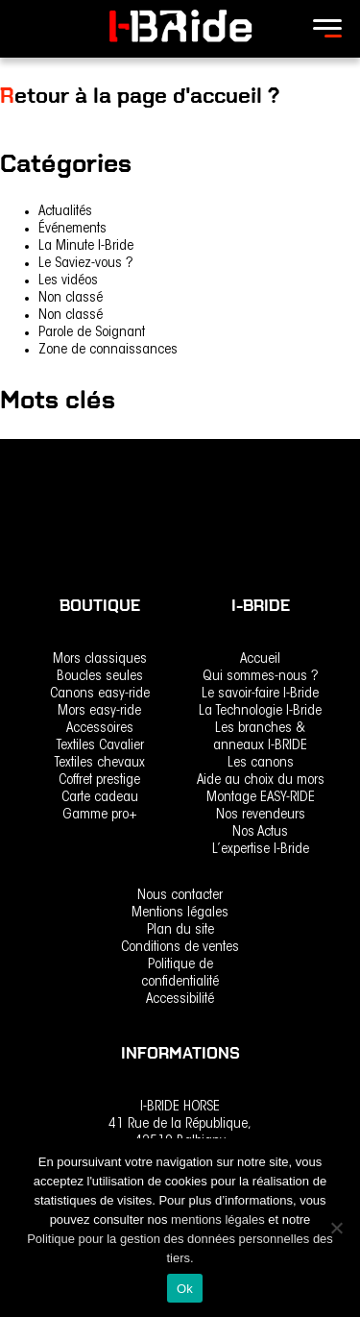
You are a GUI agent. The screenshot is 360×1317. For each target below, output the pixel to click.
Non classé (70, 298)
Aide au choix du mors (260, 780)
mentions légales (219, 1219)
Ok (185, 1288)
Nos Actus (260, 832)
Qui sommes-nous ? (261, 677)
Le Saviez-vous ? (85, 263)
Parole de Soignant (91, 333)
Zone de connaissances (108, 350)
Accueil (260, 659)
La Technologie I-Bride (260, 711)
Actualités (65, 212)
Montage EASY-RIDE (260, 798)
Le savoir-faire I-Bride (260, 694)
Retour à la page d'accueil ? (139, 96)
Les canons (261, 763)
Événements (72, 229)
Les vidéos (68, 281)
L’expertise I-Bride (260, 849)
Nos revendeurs (260, 815)
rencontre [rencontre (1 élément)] (28, 450)
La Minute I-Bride (85, 246)
